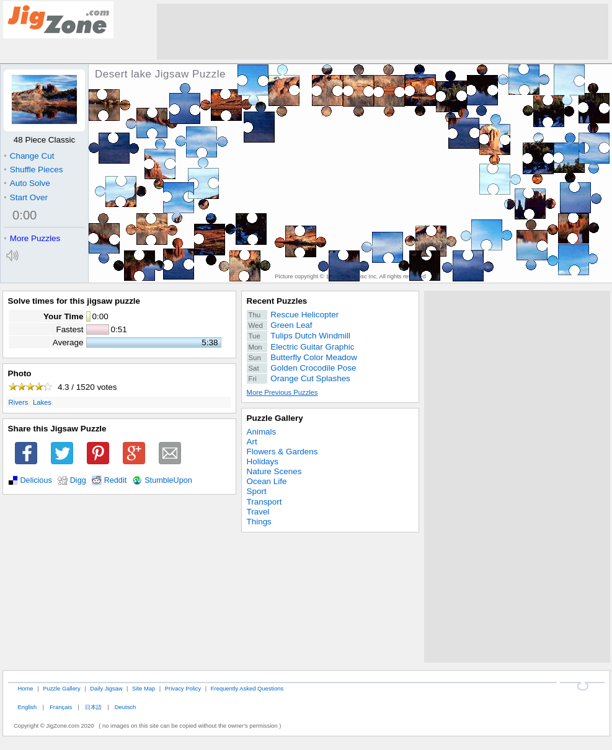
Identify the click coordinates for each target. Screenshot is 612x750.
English (27, 707)
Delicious (36, 480)
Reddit (115, 480)
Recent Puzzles (277, 301)
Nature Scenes (274, 471)
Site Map (143, 688)
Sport (257, 491)
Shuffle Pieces (33, 169)
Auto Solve (27, 183)
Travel (258, 511)
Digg (78, 480)
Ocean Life (267, 481)
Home (25, 688)
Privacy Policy (183, 688)
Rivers (19, 402)
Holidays (263, 461)
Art (252, 441)
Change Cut (29, 156)
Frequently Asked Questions (247, 688)
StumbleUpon (168, 480)
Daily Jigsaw (106, 688)
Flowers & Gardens (282, 451)
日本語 (93, 707)
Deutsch (125, 707)
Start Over (26, 197)
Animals (262, 431)
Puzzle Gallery (275, 418)
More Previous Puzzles (282, 392)
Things (259, 521)
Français (61, 707)
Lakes (42, 402)
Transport (264, 501)
